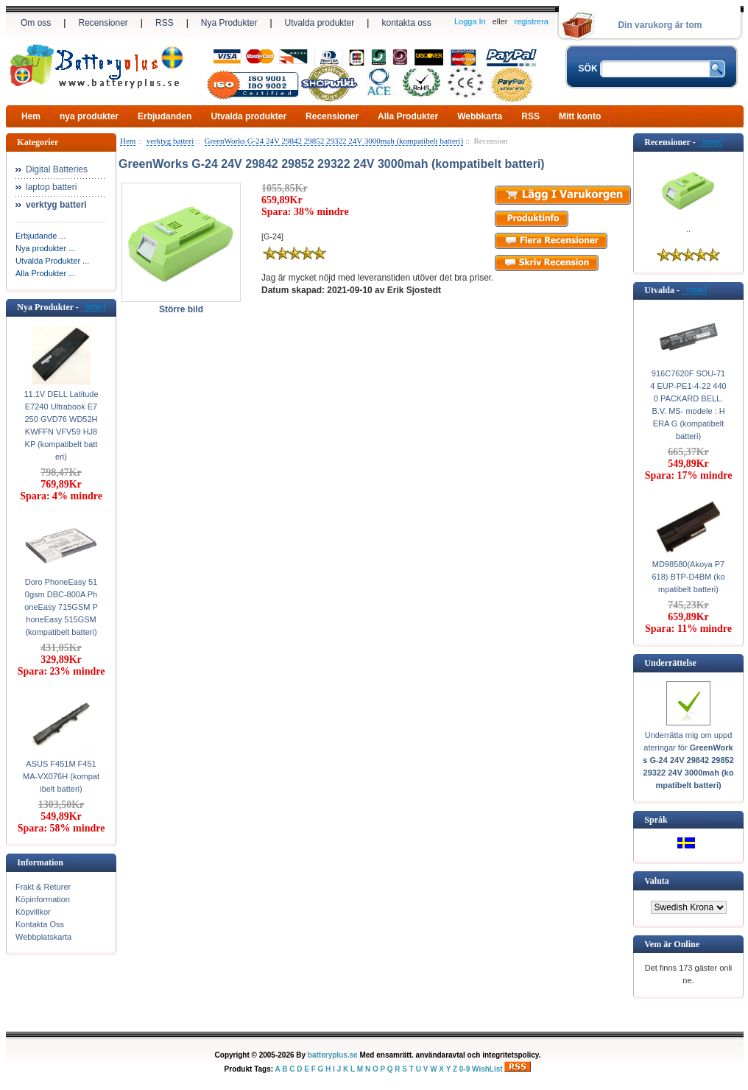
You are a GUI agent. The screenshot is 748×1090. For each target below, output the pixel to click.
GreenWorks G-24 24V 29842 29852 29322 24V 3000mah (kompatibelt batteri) (334, 140)
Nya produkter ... (45, 248)
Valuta (656, 881)
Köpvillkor (33, 911)
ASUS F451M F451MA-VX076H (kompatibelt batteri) (61, 776)
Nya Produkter (229, 23)
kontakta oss (406, 23)
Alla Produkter (408, 116)
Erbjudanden (164, 116)
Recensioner (102, 23)
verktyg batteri (170, 140)
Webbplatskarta (43, 936)
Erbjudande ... (40, 235)
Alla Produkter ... (45, 273)
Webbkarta (479, 116)
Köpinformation (42, 899)
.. (688, 229)
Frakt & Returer (43, 886)
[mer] (93, 307)
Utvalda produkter (320, 23)
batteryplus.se (333, 1055)
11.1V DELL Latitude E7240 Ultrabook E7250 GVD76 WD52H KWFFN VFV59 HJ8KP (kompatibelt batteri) (61, 425)
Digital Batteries (57, 169)
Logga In (470, 21)
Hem (30, 116)
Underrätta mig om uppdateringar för (688, 760)
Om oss (36, 23)
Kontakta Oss (39, 924)
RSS (164, 23)
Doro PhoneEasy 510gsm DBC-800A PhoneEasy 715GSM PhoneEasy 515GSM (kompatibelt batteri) (61, 606)
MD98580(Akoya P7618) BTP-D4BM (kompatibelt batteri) (688, 577)
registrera (531, 21)
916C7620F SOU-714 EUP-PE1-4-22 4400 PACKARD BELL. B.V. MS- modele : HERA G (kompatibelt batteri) (688, 404)
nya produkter (89, 116)
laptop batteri (51, 187)
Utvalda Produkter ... (52, 260)
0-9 (464, 1069)
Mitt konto (580, 116)
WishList (487, 1069)
